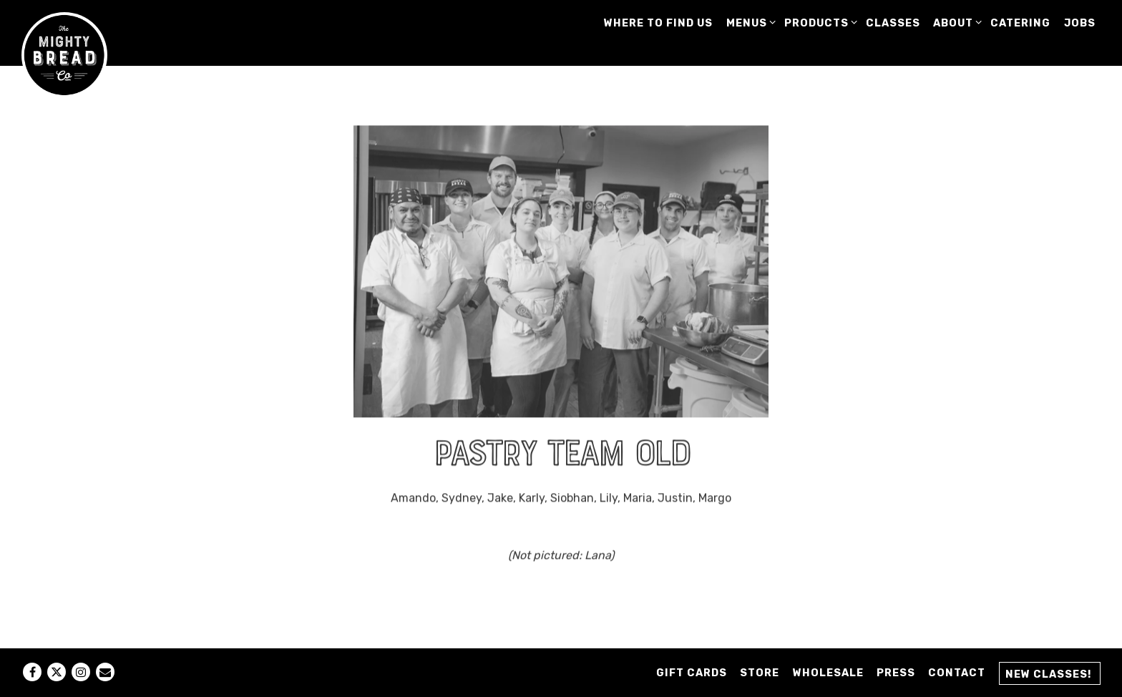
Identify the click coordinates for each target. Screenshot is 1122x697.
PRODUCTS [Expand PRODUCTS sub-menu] (819, 22)
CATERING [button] (1020, 23)
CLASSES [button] (893, 23)
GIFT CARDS (691, 673)
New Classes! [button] (1048, 674)
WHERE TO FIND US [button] (658, 23)
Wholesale (828, 673)
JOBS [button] (1080, 23)
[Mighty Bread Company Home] (64, 54)
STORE (759, 673)
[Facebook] (32, 672)
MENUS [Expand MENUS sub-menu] (749, 22)
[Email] (105, 672)
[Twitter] (56, 672)
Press (896, 673)
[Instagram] (81, 672)
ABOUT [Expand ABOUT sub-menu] (955, 22)
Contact (956, 673)
